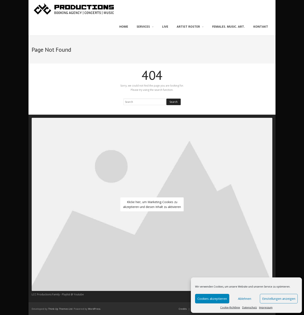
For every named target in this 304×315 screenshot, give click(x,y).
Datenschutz (249, 307)
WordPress (94, 308)
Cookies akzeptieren (212, 298)
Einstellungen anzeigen (278, 298)
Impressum (266, 307)
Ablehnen (244, 298)
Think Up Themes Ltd (60, 308)
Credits (183, 308)
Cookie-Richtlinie (230, 307)
